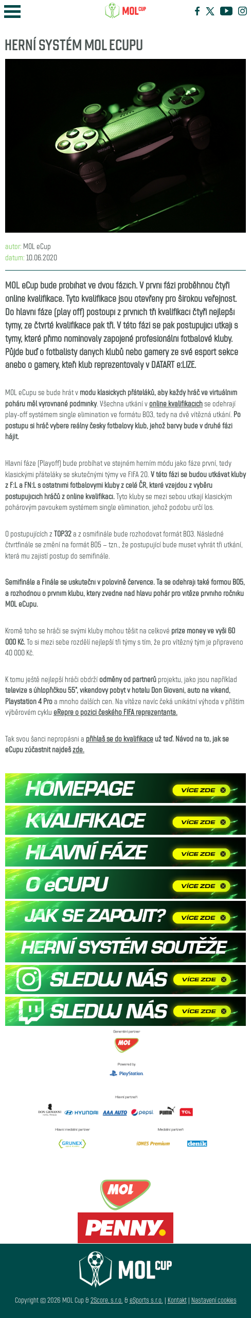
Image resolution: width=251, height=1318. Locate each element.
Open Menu (12, 11)
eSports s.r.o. (146, 1299)
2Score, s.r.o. (107, 1299)
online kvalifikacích (176, 403)
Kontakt (177, 1299)
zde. (78, 749)
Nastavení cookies (214, 1299)
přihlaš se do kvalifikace (119, 738)
